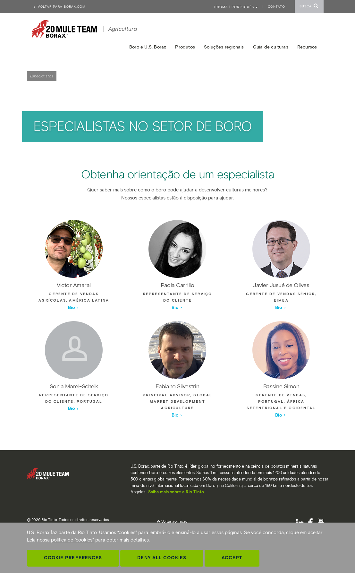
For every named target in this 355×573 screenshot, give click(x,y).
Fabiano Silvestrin (177, 386)
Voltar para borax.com (59, 6)
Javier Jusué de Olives (281, 285)
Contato (276, 6)
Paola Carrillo (177, 285)
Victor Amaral (74, 285)
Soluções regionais (224, 47)
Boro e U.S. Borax (147, 47)
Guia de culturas (270, 47)
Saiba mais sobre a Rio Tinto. (176, 491)
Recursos (307, 47)
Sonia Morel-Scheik (74, 386)
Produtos (185, 47)
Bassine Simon (281, 386)
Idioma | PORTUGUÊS (236, 7)
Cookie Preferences (73, 557)
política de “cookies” (72, 540)
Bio (73, 307)
